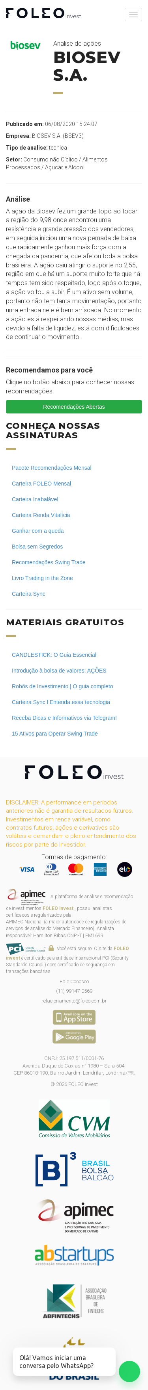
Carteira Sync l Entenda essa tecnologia (61, 702)
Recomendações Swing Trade (49, 562)
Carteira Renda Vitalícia (41, 515)
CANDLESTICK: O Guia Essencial (54, 655)
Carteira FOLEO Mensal (41, 483)
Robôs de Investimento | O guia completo (62, 686)
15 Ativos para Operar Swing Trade (55, 733)
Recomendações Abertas (74, 407)
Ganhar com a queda (38, 531)
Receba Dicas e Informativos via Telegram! (64, 718)
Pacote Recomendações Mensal (52, 468)
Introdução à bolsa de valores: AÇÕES (59, 670)
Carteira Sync (28, 594)
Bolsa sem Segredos (37, 546)
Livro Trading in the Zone (42, 578)
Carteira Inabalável (35, 499)
